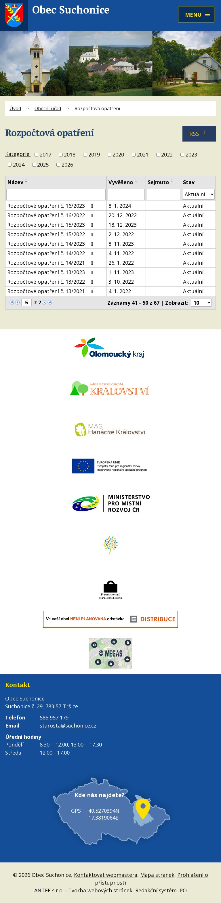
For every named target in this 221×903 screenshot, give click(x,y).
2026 (67, 164)
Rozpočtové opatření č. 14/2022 (51, 253)
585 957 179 (54, 717)
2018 (69, 154)
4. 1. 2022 (119, 291)
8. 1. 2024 (119, 205)
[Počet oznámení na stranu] (201, 303)
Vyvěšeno (120, 182)
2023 (191, 154)
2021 (142, 154)
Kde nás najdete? (98, 799)
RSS (199, 134)
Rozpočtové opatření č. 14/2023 (51, 243)
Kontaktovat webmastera (105, 874)
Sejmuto (158, 182)
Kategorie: (18, 153)
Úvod (15, 108)
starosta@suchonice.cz (68, 725)
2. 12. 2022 (121, 234)
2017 (45, 154)
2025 (43, 164)
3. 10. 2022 (121, 281)
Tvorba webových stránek (100, 890)
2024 (18, 164)
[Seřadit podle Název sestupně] (26, 182)
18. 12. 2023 (122, 224)
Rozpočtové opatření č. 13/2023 (51, 272)
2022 (167, 154)
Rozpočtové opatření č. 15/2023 (51, 224)
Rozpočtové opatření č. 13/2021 (51, 291)
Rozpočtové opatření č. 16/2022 (51, 215)
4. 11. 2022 (121, 253)
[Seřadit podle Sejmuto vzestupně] (172, 180)
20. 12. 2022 (122, 215)
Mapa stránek (157, 874)
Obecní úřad (48, 108)
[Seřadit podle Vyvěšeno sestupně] (136, 182)
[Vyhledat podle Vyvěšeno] (126, 194)
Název (15, 182)
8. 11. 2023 (121, 243)
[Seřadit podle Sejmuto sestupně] (172, 182)
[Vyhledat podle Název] (56, 194)
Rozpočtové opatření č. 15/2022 (51, 234)
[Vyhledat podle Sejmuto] (163, 194)
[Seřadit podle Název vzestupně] (26, 180)
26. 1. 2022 (121, 262)
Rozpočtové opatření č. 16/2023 (51, 205)
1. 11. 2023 (121, 272)
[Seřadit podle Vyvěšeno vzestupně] (136, 180)
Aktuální (193, 205)
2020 (118, 154)
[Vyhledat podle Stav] (198, 194)
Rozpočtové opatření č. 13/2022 (51, 281)
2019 (94, 154)
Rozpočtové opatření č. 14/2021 (51, 262)
